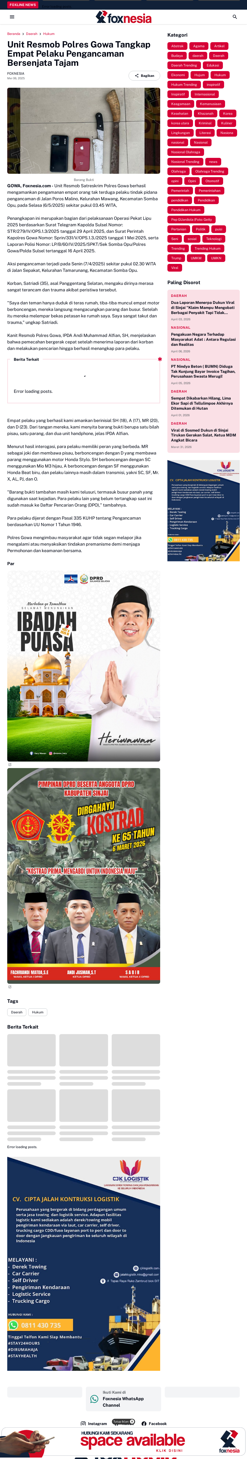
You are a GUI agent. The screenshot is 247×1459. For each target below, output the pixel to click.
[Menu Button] (12, 17)
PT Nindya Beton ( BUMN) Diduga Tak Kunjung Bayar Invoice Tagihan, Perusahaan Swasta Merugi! (203, 371)
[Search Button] (235, 17)
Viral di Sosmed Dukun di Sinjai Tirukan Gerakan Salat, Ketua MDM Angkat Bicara (203, 435)
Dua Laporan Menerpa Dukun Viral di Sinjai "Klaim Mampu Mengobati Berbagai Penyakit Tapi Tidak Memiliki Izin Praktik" (202, 307)
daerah (179, 296)
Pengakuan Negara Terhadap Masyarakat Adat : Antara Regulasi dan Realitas (203, 339)
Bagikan (144, 76)
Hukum (37, 1012)
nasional (181, 327)
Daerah (16, 1012)
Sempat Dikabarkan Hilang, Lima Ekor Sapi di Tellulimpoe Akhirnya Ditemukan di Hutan (202, 403)
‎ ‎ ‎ (45, 1392)
